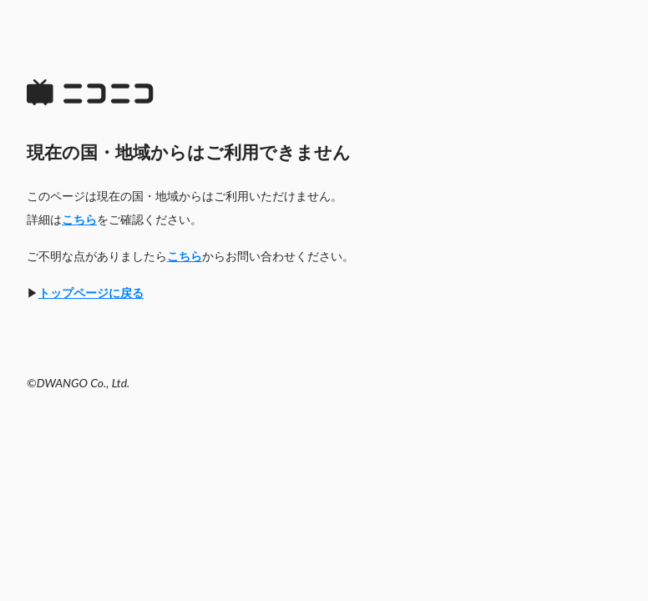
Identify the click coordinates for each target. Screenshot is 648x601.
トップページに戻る (91, 292)
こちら (79, 219)
